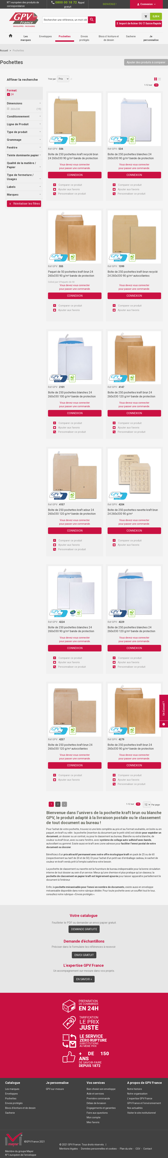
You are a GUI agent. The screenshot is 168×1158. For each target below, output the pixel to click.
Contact (147, 1148)
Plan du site (126, 1148)
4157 (62, 504)
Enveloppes (11, 1093)
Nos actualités (135, 1108)
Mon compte (93, 1117)
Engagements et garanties (101, 1108)
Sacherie (10, 1112)
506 (61, 148)
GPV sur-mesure (55, 1089)
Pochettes (10, 1098)
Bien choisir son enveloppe (101, 1089)
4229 (121, 622)
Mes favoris (93, 1122)
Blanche (127, 836)
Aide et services (95, 1093)
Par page (155, 805)
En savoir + (84, 979)
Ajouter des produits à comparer (146, 62)
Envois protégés (84, 894)
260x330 (15, 109)
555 (61, 266)
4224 (62, 622)
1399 (121, 266)
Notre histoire (134, 1089)
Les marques (12, 1089)
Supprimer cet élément (8, 94)
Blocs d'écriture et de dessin (20, 1108)
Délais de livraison (97, 1103)
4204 (121, 504)
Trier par (52, 79)
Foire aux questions (97, 1112)
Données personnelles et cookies (99, 1148)
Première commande (98, 1098)
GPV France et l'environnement (144, 1103)
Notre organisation (137, 1093)
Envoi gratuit (84, 955)
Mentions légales (68, 1148)
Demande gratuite (84, 929)
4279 (121, 739)
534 (121, 148)
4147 (121, 387)
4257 (62, 739)
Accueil (4, 50)
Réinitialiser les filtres (26, 203)
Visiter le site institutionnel (141, 1112)
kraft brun (63, 840)
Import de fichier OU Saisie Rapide (138, 23)
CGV (138, 1148)
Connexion (75, 175)
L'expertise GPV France (139, 1098)
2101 (62, 387)
